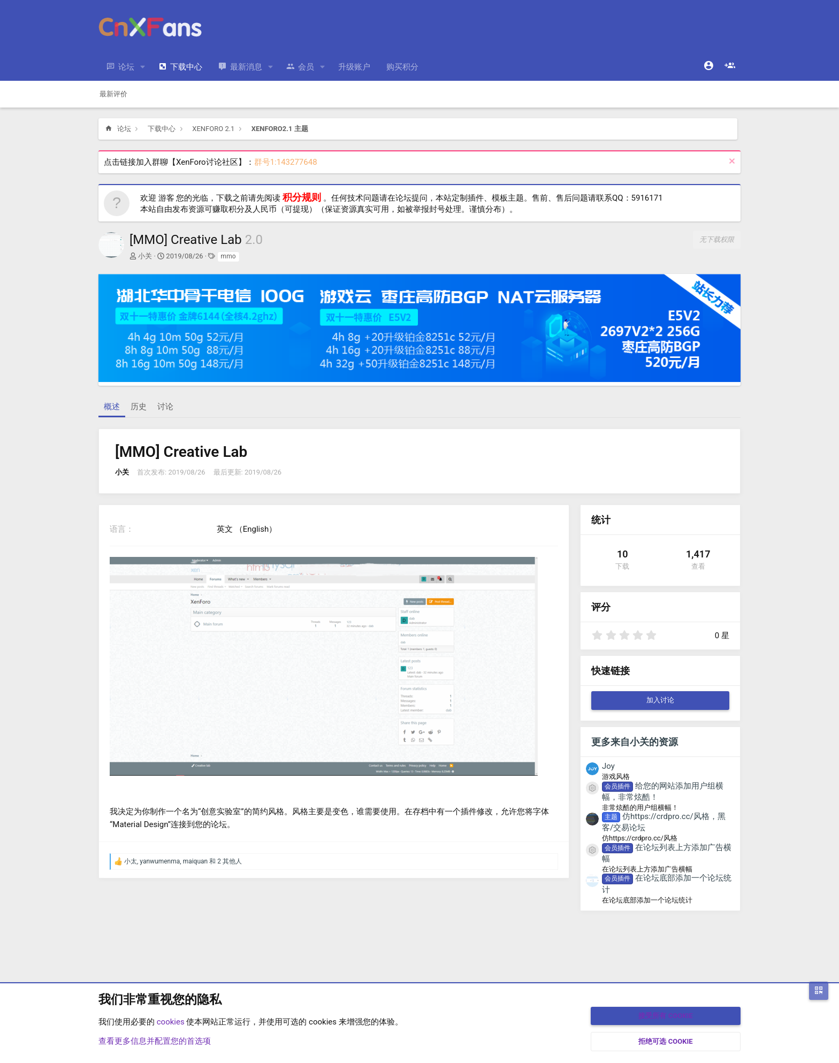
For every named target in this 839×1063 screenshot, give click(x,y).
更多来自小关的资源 (634, 741)
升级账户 (354, 67)
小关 (145, 256)
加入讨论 (660, 700)
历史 (139, 406)
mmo (228, 256)
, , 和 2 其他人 (183, 861)
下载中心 (186, 67)
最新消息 (246, 67)
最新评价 (113, 94)
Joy (608, 766)
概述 (112, 406)
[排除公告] (730, 162)
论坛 (126, 67)
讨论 (165, 406)
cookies (171, 1022)
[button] (142, 67)
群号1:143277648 (285, 162)
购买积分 (402, 67)
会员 (306, 67)
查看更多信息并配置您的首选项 (154, 1041)
